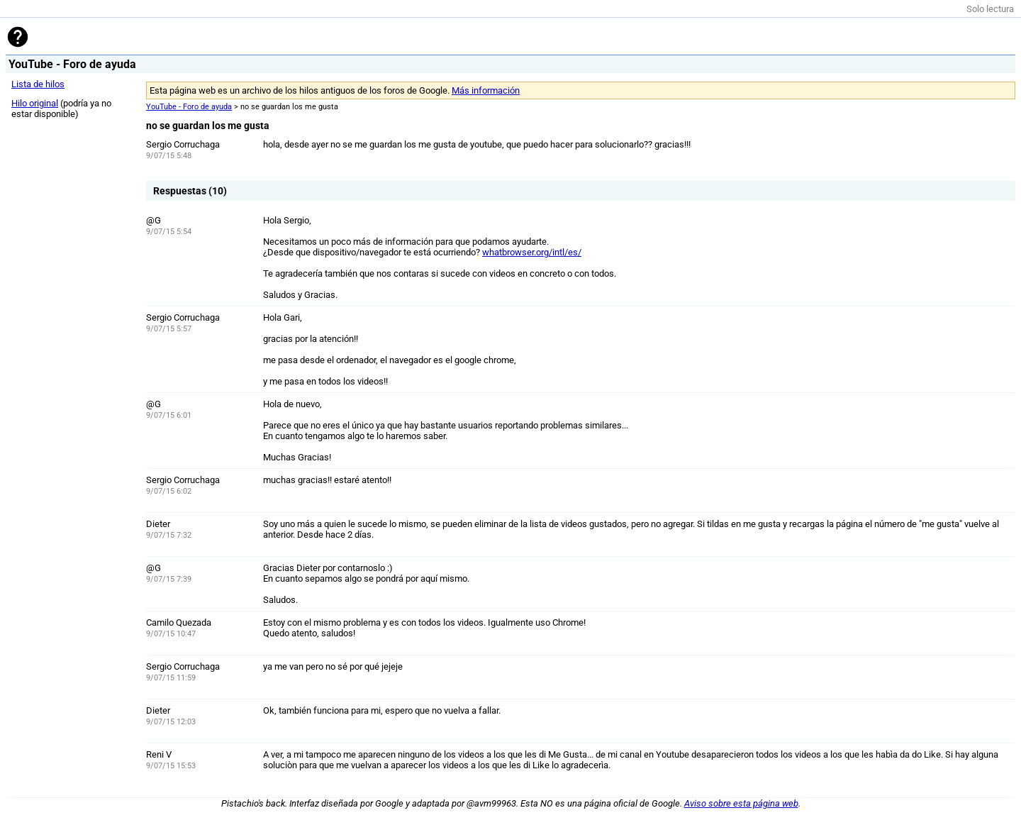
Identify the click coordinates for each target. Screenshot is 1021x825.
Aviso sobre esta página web (741, 803)
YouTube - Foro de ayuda (189, 106)
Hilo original (34, 103)
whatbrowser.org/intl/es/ (531, 252)
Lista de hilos (38, 84)
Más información (486, 90)
